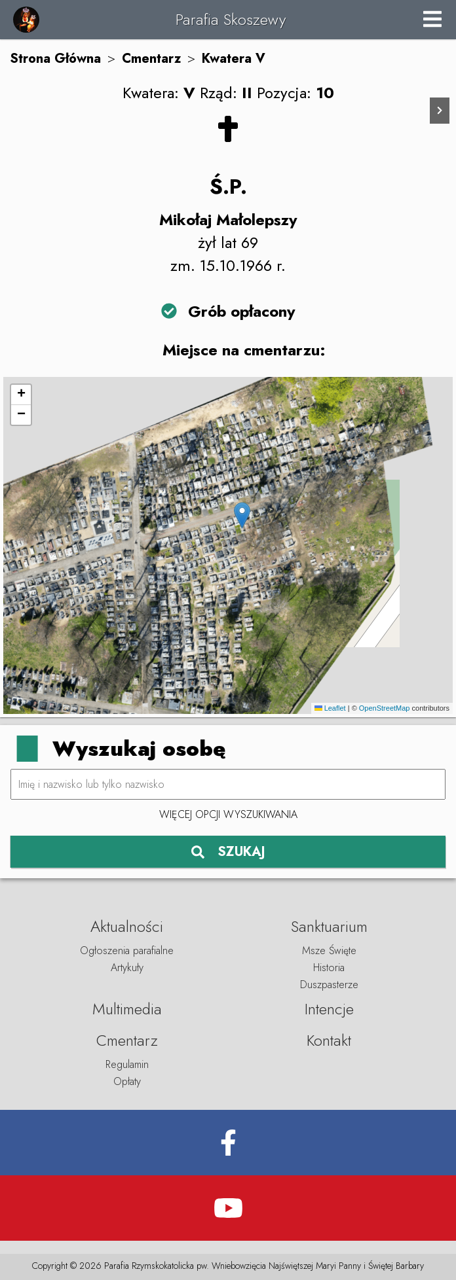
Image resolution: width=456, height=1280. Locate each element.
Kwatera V (233, 58)
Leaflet (330, 708)
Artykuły (127, 967)
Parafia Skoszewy (231, 19)
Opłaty (127, 1081)
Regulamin (127, 1064)
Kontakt (329, 1040)
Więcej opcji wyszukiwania (228, 814)
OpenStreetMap (384, 708)
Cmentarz (151, 58)
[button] (242, 515)
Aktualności (126, 926)
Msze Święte (329, 950)
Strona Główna (55, 58)
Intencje (329, 1008)
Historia (329, 967)
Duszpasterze (329, 984)
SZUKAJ (228, 851)
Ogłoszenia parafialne (127, 950)
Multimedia (127, 1008)
